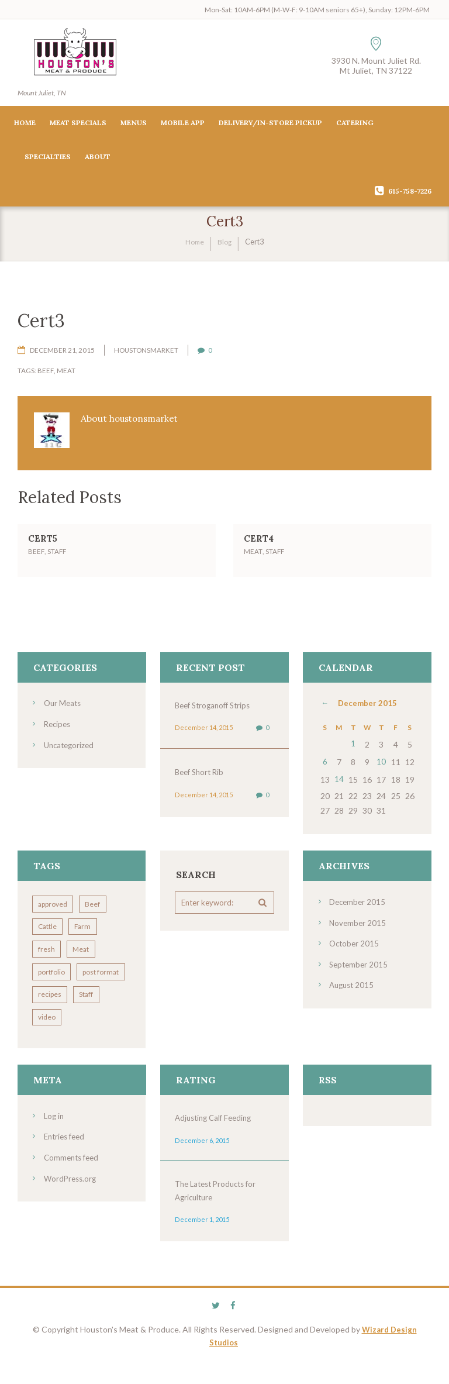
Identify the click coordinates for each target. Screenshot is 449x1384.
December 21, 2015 (62, 351)
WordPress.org (71, 1201)
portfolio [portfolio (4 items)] (53, 970)
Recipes (58, 728)
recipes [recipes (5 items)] (51, 1017)
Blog (225, 243)
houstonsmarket (147, 351)
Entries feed (66, 1160)
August (353, 979)
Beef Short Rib (201, 776)
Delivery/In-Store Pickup (270, 124)
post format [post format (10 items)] (58, 993)
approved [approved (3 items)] (54, 900)
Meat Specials (78, 124)
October (355, 938)
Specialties (48, 158)
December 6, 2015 (201, 1164)
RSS (328, 1104)
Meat (65, 373)
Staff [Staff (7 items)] (91, 1017)
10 (381, 762)
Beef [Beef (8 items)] (97, 900)
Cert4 (260, 542)
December (367, 707)
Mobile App (183, 124)
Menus (133, 124)
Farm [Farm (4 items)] (88, 923)
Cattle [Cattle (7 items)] (49, 923)
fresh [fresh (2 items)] (48, 946)
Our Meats (64, 707)
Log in (54, 1139)
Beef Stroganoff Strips (216, 709)
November (358, 917)
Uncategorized (71, 748)
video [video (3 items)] (48, 1040)
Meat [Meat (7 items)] (86, 946)
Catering (355, 124)
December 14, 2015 (203, 731)
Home (25, 124)
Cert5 (44, 542)
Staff (56, 555)
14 (339, 776)
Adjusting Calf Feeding (216, 1142)
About (97, 158)
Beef (45, 373)
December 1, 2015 (201, 1243)
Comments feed (73, 1180)
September (360, 958)
